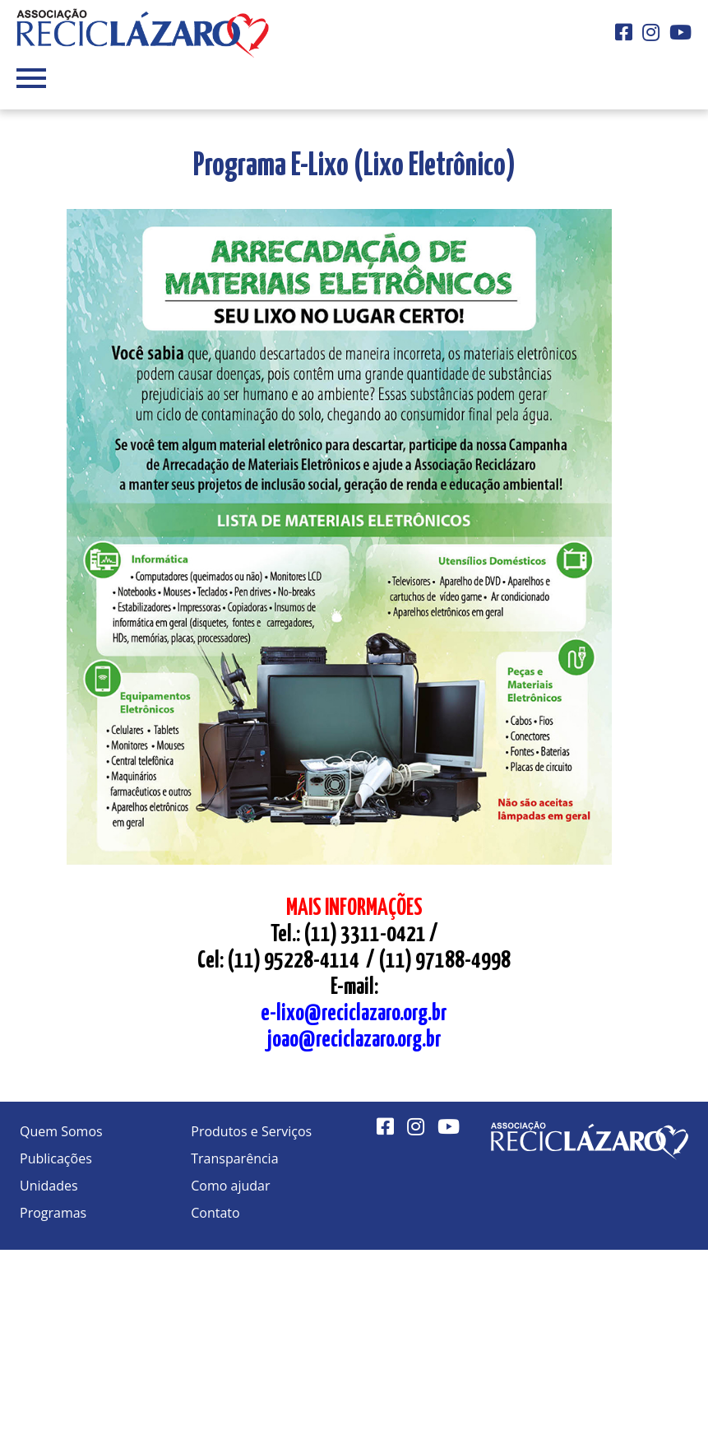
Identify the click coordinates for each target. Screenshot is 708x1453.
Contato (215, 1213)
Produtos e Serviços (251, 1131)
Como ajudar (230, 1186)
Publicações (56, 1158)
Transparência (234, 1158)
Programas (53, 1213)
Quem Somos (61, 1131)
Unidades (49, 1186)
